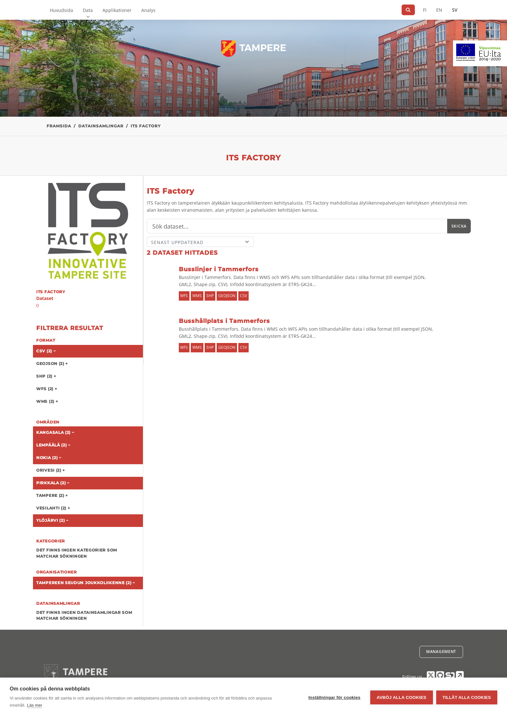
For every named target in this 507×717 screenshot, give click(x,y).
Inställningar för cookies (334, 697)
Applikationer (117, 10)
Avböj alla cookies (401, 697)
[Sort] (200, 242)
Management (441, 651)
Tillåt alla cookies (467, 697)
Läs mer (34, 705)
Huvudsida (61, 10)
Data (88, 10)
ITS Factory (146, 125)
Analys (148, 10)
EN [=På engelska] (439, 10)
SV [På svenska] (454, 10)
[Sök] (408, 10)
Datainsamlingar (101, 125)
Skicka (459, 226)
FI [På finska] (424, 10)
